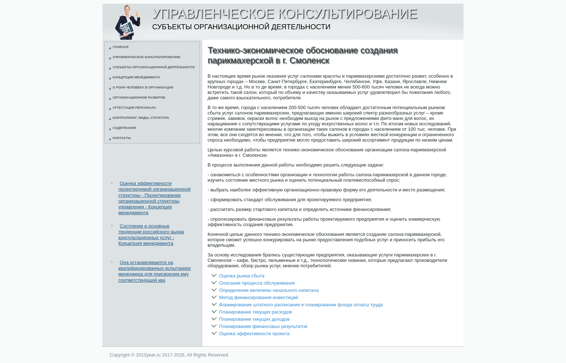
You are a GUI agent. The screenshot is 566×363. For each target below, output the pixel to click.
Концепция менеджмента (136, 77)
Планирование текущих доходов (254, 319)
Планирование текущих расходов (255, 312)
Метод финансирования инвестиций (258, 297)
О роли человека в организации (143, 87)
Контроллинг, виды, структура (141, 118)
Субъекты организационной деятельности (154, 67)
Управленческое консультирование (146, 57)
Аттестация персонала (134, 107)
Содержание (124, 128)
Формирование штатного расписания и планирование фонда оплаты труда (301, 304)
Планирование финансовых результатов (263, 326)
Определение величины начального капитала (269, 290)
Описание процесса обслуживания (257, 283)
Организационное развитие (139, 97)
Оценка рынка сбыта (242, 275)
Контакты (122, 138)
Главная (121, 47)
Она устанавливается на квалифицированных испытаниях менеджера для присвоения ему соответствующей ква (154, 271)
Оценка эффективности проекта (254, 333)
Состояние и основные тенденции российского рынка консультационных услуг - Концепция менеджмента (151, 234)
